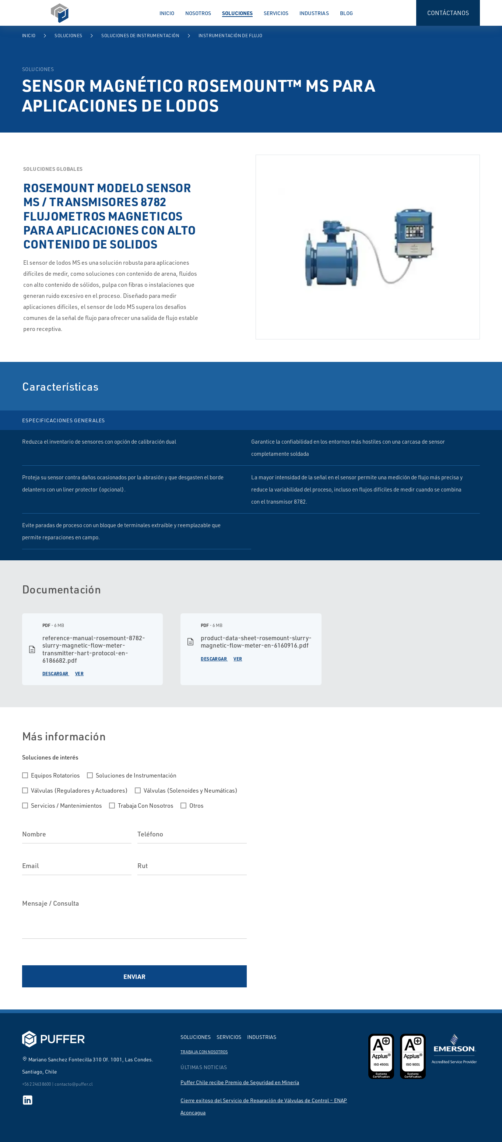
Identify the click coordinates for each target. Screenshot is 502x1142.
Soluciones (237, 13)
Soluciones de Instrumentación (140, 35)
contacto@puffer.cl (74, 1084)
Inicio (166, 13)
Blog (346, 13)
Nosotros (198, 13)
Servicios (276, 13)
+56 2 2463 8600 (36, 1084)
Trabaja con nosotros (204, 1051)
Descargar (55, 673)
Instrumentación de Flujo (231, 35)
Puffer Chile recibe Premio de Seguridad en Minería (239, 1082)
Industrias (314, 13)
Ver (79, 673)
